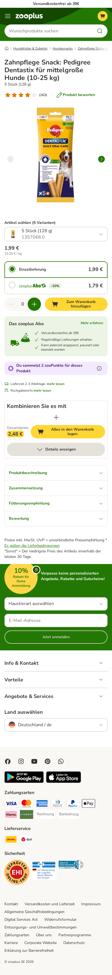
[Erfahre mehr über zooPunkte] (99, 368)
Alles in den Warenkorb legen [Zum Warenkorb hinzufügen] (71, 431)
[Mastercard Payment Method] (26, 804)
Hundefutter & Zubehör (30, 48)
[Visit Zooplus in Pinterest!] (47, 761)
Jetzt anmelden (56, 637)
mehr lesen (55, 384)
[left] (10, 159)
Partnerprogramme (74, 935)
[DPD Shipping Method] (26, 840)
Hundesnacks (63, 48)
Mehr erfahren (92, 323)
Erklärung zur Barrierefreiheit (29, 950)
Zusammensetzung (56, 488)
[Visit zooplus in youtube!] (34, 761)
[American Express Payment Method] (42, 804)
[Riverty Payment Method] (26, 815)
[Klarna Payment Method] (11, 815)
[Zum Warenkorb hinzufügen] (76, 304)
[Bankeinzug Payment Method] (69, 814)
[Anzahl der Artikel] (22, 304)
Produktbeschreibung (56, 472)
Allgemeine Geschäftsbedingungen (34, 911)
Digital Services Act (21, 919)
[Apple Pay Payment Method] (88, 804)
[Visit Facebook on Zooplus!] (7, 761)
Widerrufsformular (60, 919)
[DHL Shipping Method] (11, 840)
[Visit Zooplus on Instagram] (21, 761)
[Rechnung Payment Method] (45, 814)
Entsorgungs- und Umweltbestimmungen (40, 927)
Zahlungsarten (16, 935)
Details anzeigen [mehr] (56, 449)
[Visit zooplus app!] (24, 781)
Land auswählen (23, 712)
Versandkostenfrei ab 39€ (56, 3)
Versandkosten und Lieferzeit (50, 904)
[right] (101, 159)
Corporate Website (40, 942)
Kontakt (11, 904)
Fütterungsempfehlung (56, 503)
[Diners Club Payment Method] (57, 804)
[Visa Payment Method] (11, 804)
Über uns (44, 935)
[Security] (16, 873)
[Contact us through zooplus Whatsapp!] (61, 761)
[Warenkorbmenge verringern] (11, 304)
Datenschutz (74, 942)
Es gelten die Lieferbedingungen (32, 545)
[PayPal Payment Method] (73, 804)
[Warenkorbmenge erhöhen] (34, 304)
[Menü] (7, 16)
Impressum (91, 904)
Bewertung (56, 518)
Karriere (11, 942)
